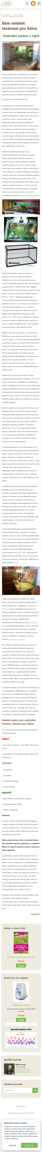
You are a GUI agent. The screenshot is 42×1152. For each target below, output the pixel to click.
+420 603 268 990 (22, 1069)
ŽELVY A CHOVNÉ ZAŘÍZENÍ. (29, 195)
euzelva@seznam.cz (22, 1071)
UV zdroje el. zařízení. (17, 639)
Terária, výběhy (18, 15)
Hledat (27, 3)
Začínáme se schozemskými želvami (21, 957)
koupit (21, 965)
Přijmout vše (29, 1145)
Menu (39, 3)
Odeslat (35, 1090)
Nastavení (12, 1145)
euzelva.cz (7, 15)
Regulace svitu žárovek (21, 1005)
